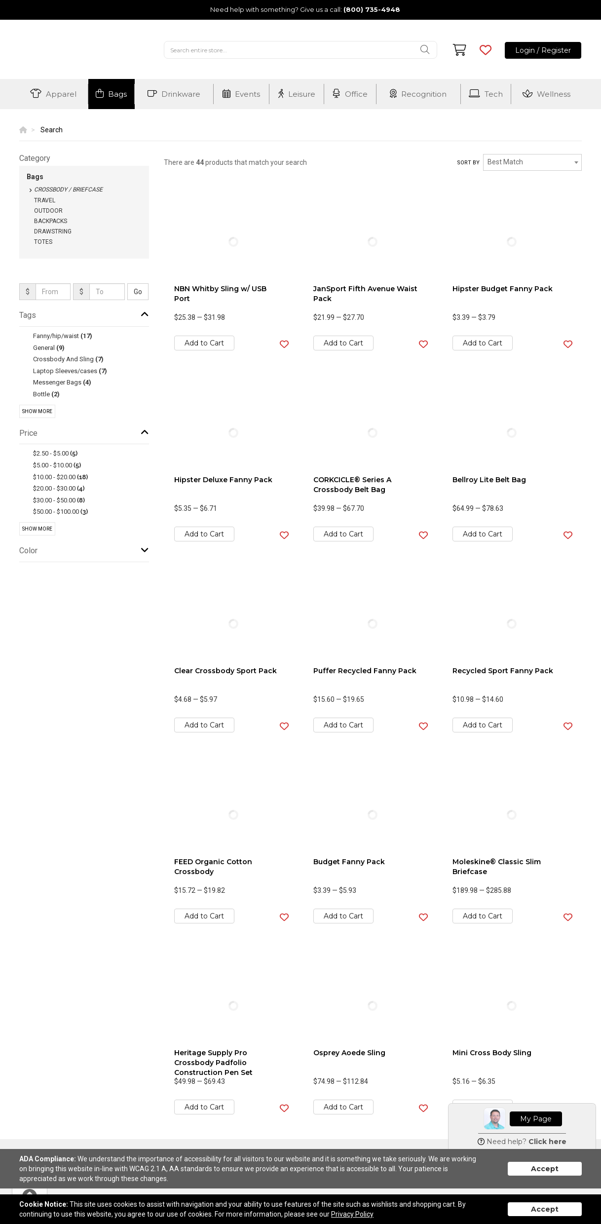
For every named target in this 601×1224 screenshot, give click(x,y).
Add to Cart (204, 343)
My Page (536, 1118)
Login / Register (543, 50)
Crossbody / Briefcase (68, 189)
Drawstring (53, 231)
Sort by (468, 162)
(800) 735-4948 (371, 9)
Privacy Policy (352, 1214)
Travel (44, 200)
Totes (43, 241)
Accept (545, 1168)
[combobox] (532, 162)
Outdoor (48, 210)
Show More (37, 411)
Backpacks (50, 221)
